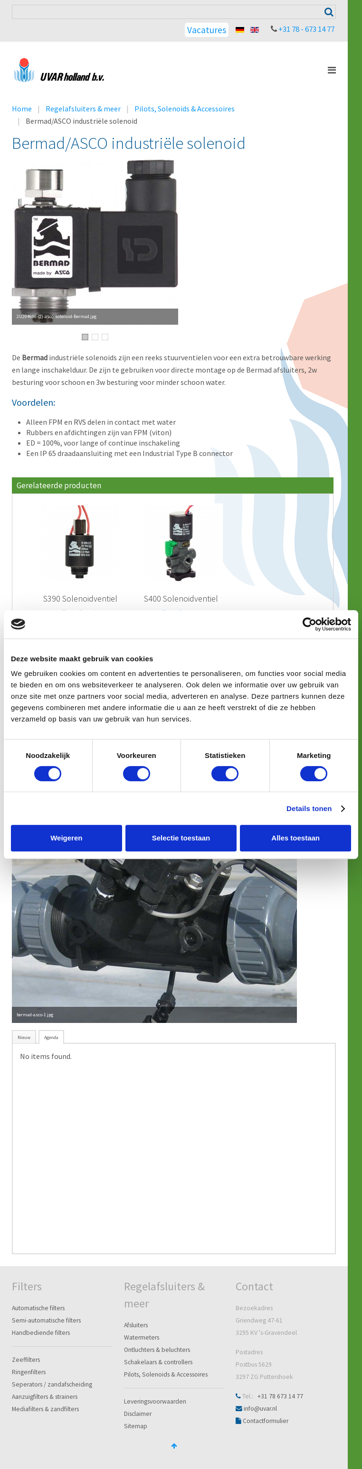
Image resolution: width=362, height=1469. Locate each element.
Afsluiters (136, 1325)
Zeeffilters (26, 1360)
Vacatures (206, 30)
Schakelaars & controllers (158, 1362)
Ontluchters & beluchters (157, 1350)
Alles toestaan (295, 838)
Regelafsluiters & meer (83, 108)
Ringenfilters (29, 1372)
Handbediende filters (41, 1333)
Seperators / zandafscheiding (52, 1384)
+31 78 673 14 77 (280, 1396)
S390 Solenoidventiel (80, 598)
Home (22, 108)
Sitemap (135, 1426)
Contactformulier (265, 1421)
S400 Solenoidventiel (181, 598)
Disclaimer (138, 1414)
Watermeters (141, 1337)
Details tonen (309, 808)
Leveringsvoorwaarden (155, 1401)
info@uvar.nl (260, 1409)
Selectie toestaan (181, 838)
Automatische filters (38, 1308)
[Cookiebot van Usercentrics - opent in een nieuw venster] (309, 624)
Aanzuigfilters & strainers (44, 1397)
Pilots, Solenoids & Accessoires (184, 108)
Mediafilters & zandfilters (45, 1409)
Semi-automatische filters (46, 1320)
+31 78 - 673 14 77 (306, 29)
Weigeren (66, 838)
